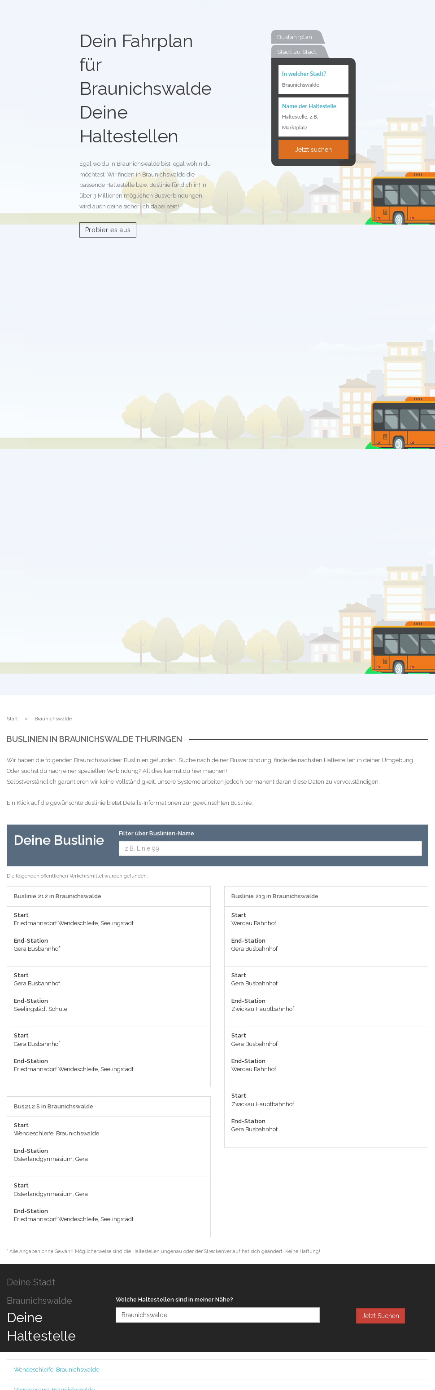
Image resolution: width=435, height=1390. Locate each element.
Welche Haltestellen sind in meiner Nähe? (174, 1299)
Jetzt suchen (313, 149)
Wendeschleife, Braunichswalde (56, 1369)
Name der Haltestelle (309, 106)
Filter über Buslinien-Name (156, 833)
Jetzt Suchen (380, 1315)
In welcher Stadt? (304, 73)
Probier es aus (108, 230)
